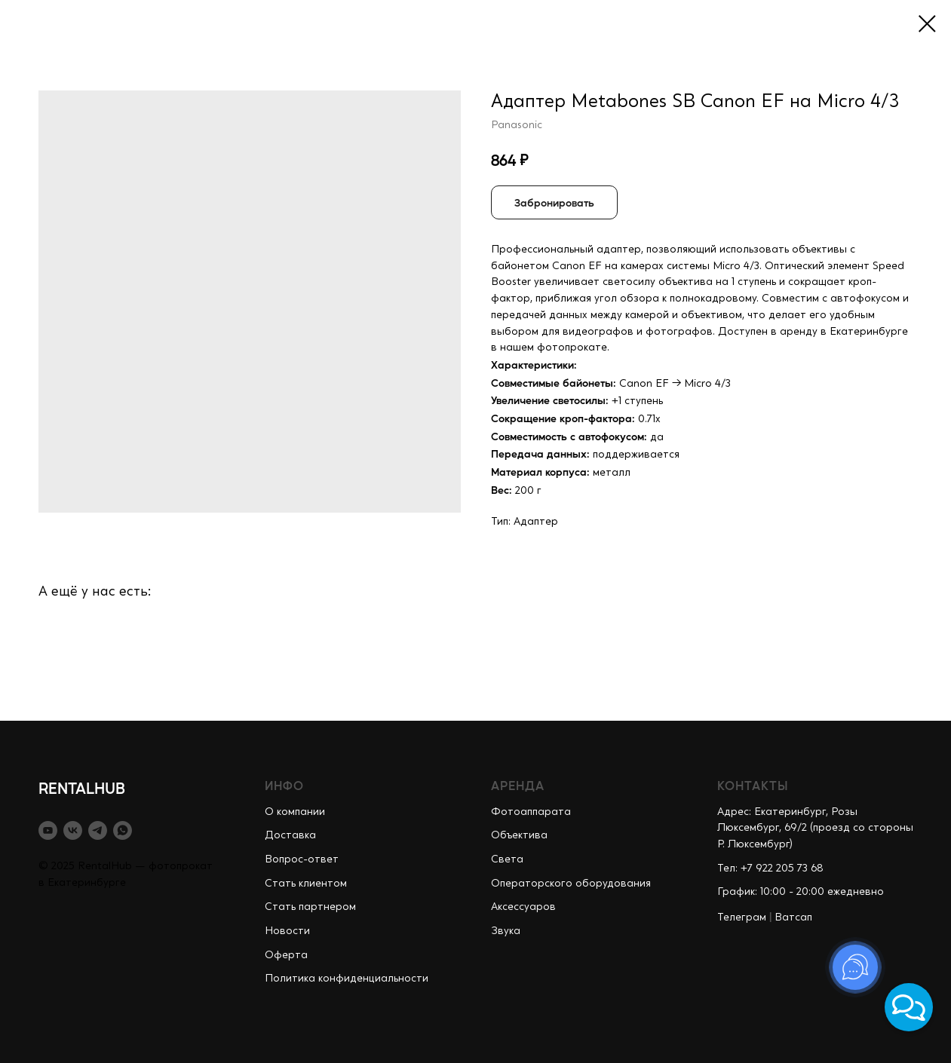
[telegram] (97, 830)
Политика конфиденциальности (346, 978)
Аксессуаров (523, 907)
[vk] (72, 830)
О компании (295, 812)
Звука (505, 931)
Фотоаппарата (531, 812)
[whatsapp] (122, 830)
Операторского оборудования (571, 883)
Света (507, 859)
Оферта (286, 955)
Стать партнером (310, 907)
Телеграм (741, 917)
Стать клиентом (306, 883)
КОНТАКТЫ (753, 785)
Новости (287, 931)
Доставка (290, 835)
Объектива (519, 835)
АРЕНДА (518, 785)
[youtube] (47, 830)
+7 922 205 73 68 (782, 868)
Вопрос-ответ (302, 859)
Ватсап (793, 917)
